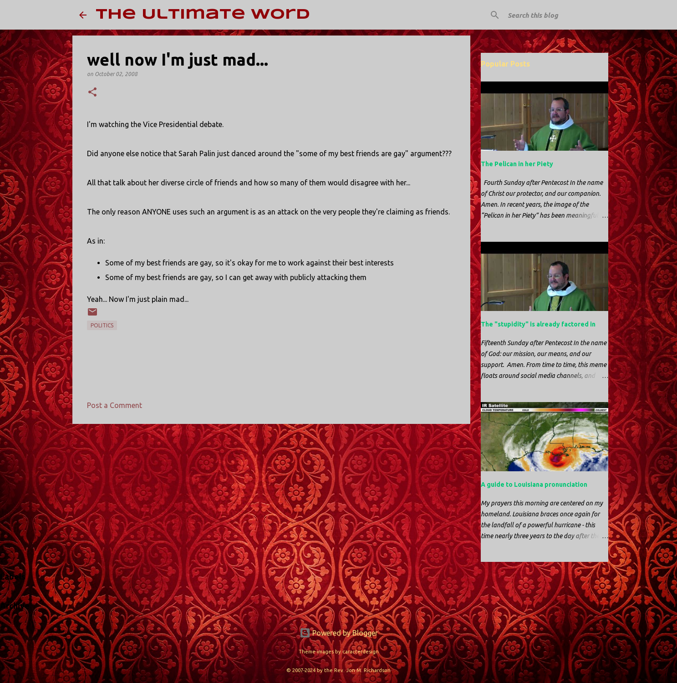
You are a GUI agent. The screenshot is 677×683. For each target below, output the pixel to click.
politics (102, 325)
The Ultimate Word (203, 15)
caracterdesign (360, 651)
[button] (92, 93)
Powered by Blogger (339, 633)
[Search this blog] (552, 15)
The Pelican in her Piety (517, 164)
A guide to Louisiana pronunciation (534, 484)
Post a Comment (114, 405)
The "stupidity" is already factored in (538, 324)
